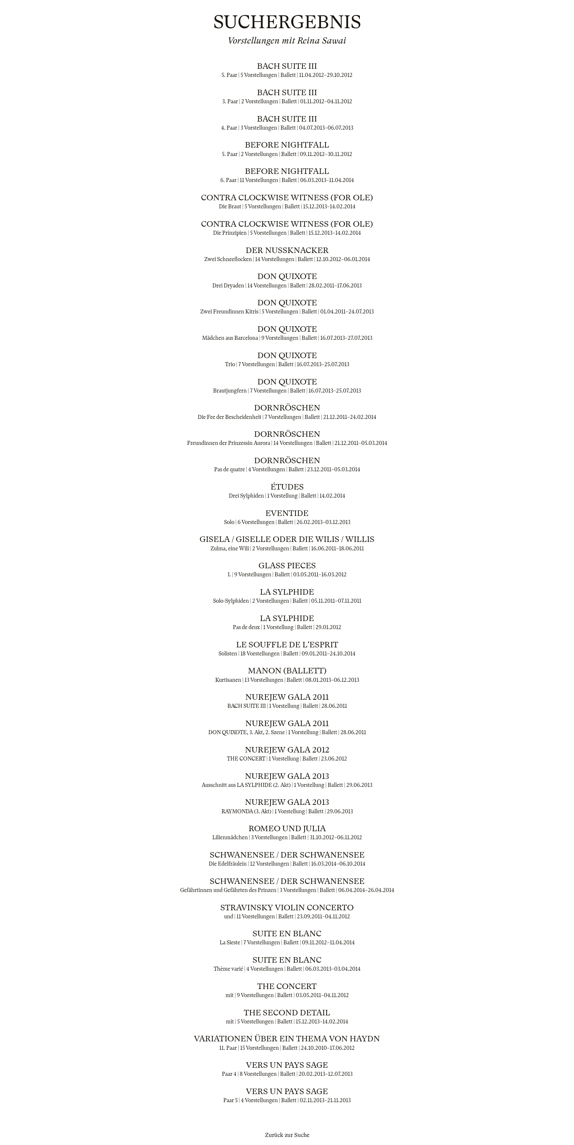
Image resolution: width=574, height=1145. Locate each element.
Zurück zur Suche (287, 1135)
